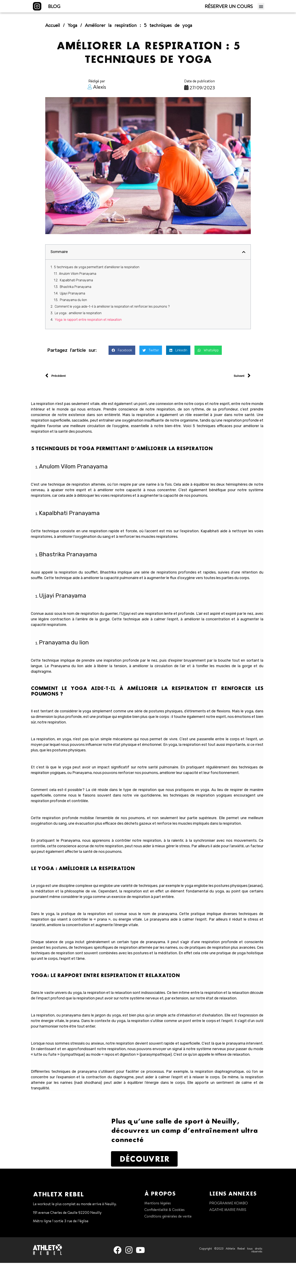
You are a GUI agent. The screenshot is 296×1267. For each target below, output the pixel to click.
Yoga (72, 29)
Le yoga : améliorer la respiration (78, 317)
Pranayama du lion (74, 304)
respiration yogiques (48, 777)
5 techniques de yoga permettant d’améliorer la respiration (96, 271)
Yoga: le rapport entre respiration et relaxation (88, 324)
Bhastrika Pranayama (76, 291)
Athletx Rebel (58, 1198)
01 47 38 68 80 (45, 1233)
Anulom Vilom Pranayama (78, 278)
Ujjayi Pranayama (72, 297)
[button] (261, 7)
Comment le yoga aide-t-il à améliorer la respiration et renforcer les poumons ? (112, 311)
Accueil (52, 29)
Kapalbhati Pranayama (77, 284)
